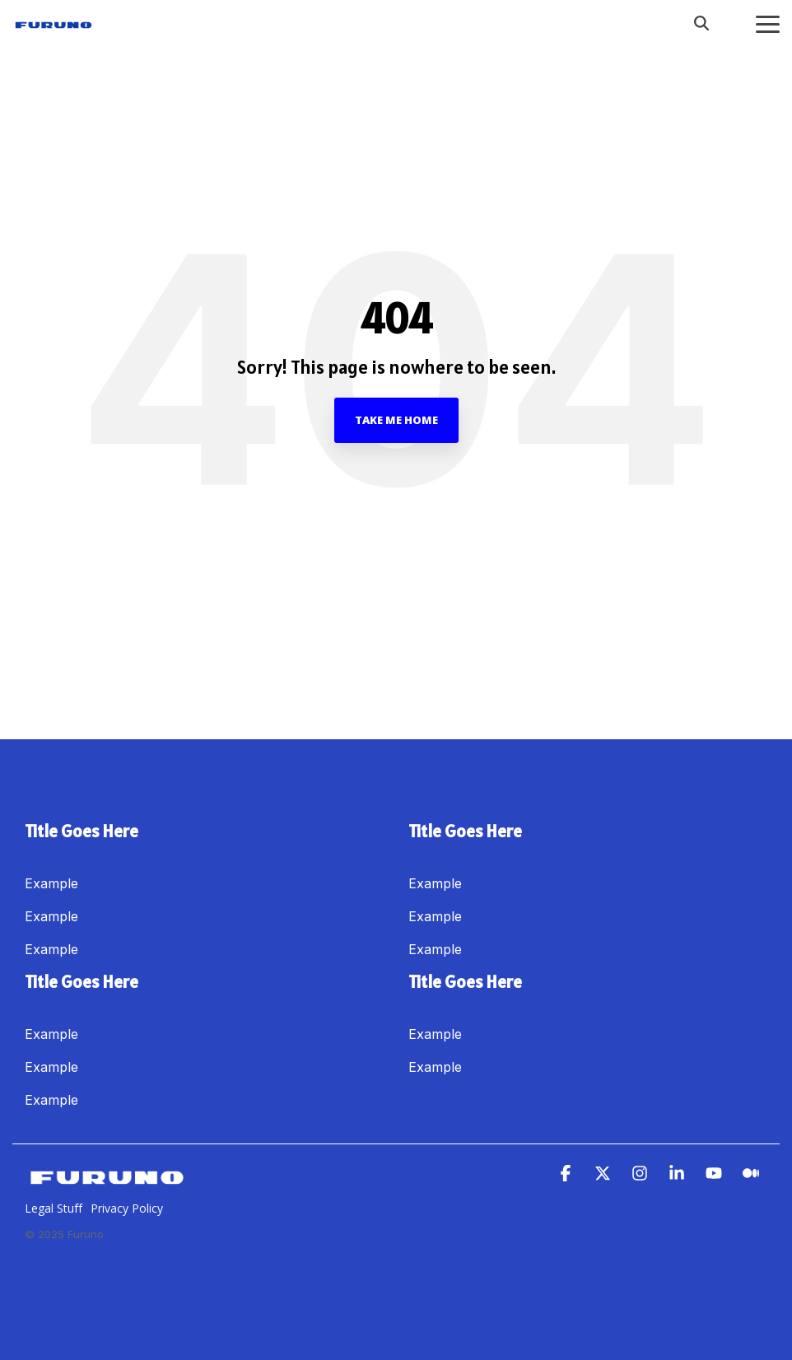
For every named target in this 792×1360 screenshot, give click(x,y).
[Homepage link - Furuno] (107, 1182)
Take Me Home (396, 419)
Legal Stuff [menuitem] (53, 1208)
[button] (768, 23)
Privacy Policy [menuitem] (127, 1208)
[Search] (701, 23)
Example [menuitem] (51, 883)
